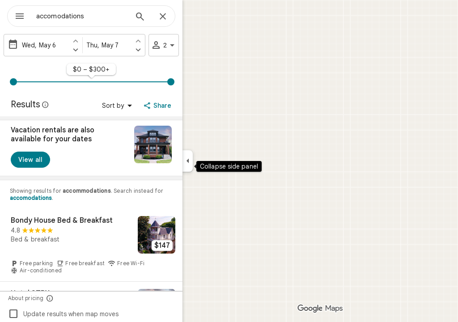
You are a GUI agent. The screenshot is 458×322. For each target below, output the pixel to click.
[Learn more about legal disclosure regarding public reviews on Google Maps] (78, 105)
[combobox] (105, 16)
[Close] (195, 17)
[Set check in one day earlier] (108, 40)
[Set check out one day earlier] (170, 40)
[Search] (172, 17)
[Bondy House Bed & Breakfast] (123, 245)
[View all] (62, 159)
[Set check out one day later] (170, 49)
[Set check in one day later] (108, 49)
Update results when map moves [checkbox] (95, 314)
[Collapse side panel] (220, 161)
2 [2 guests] (196, 45)
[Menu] (16, 15)
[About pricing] (82, 298)
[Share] (191, 105)
